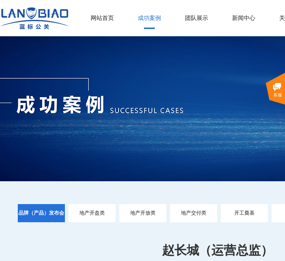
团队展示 (196, 18)
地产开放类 (143, 213)
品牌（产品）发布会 (41, 213)
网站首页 (102, 18)
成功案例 (149, 18)
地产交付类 (193, 213)
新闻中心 (243, 18)
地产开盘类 (92, 213)
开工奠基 (244, 213)
